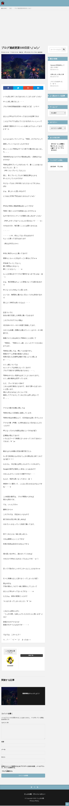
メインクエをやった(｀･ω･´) (56, 82)
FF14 (32, 52)
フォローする (31, 696)
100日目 (28, 52)
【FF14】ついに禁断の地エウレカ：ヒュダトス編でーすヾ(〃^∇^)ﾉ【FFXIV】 (57, 147)
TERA (35, 52)
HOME (5, 8)
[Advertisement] (34, 28)
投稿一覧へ (31, 655)
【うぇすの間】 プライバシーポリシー (34, 794)
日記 (10, 8)
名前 (2, 741)
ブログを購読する (6, 770)
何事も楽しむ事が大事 (57, 74)
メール (3, 749)
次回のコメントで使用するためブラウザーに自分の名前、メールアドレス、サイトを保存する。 (22, 767)
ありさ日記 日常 (55, 137)
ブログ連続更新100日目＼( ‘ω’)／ (23, 8)
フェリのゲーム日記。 (57, 160)
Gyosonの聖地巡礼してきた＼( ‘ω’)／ (57, 66)
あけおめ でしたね (56, 166)
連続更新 (40, 52)
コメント (4, 722)
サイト (3, 757)
